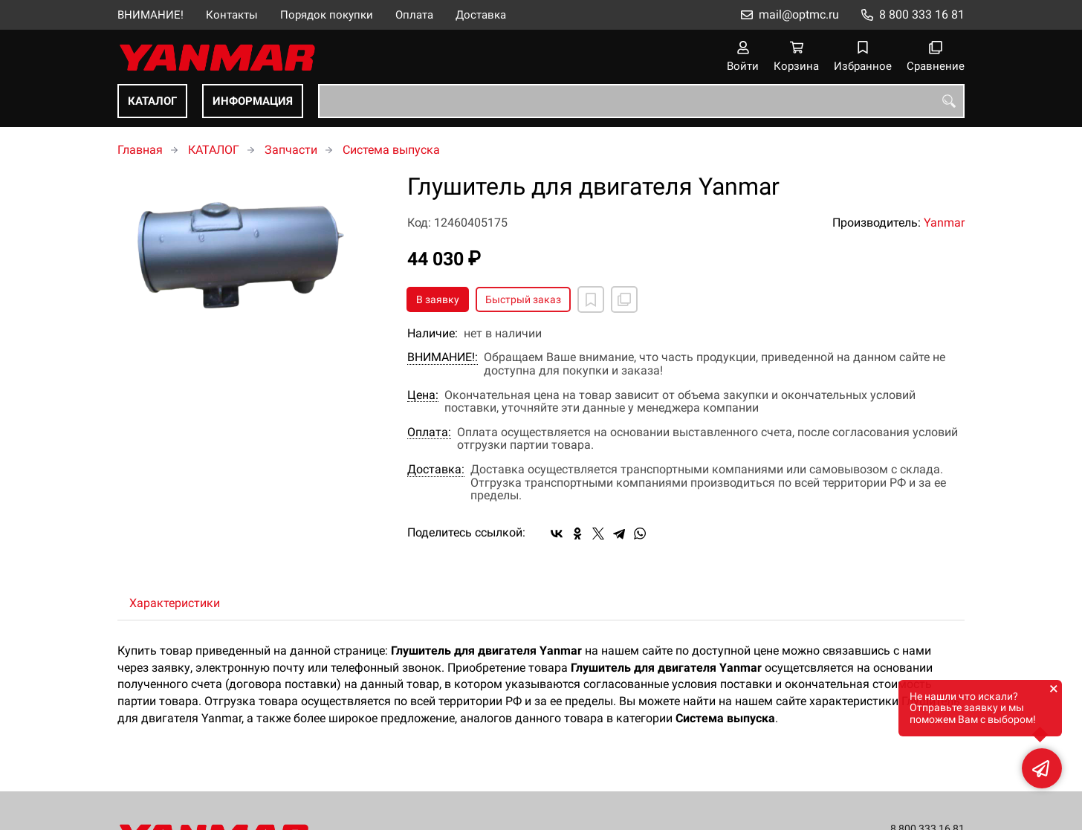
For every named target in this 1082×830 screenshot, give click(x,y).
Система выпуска (391, 150)
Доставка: (435, 469)
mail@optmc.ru (799, 14)
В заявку (437, 299)
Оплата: (429, 432)
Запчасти (291, 150)
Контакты (232, 15)
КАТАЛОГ (152, 101)
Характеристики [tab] (174, 603)
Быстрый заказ (523, 299)
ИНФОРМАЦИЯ (253, 101)
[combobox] (641, 101)
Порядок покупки (326, 15)
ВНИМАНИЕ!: (442, 357)
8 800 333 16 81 (922, 14)
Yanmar (944, 222)
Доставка (481, 15)
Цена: (422, 395)
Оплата (414, 15)
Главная (140, 150)
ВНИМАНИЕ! (150, 15)
